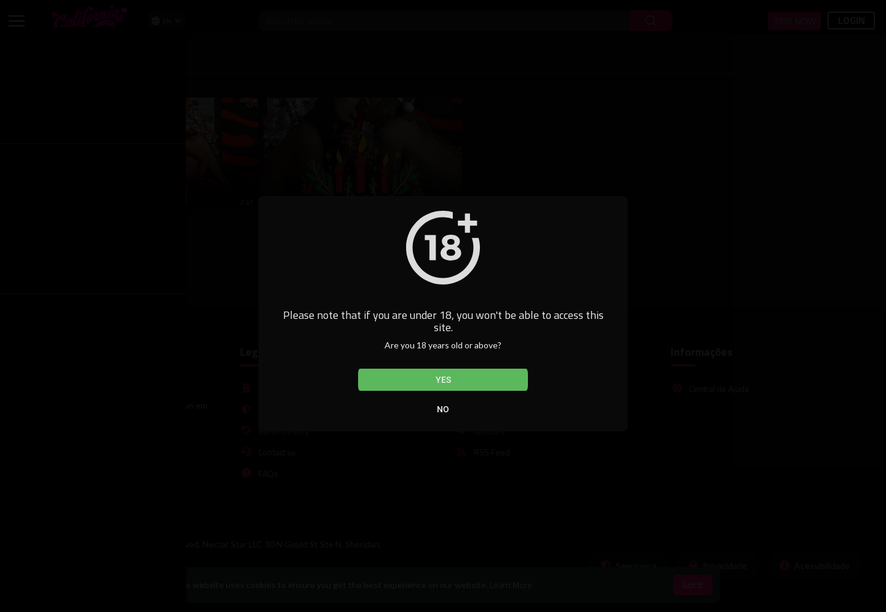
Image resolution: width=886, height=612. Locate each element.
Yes (443, 380)
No (443, 409)
